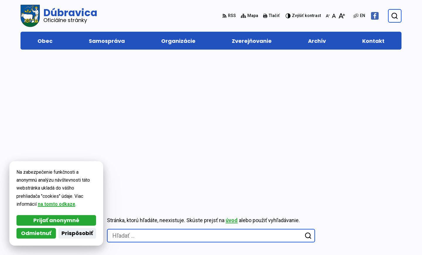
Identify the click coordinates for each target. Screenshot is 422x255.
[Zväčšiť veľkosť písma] (341, 16)
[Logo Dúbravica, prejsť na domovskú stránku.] (59, 16)
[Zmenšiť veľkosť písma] (327, 16)
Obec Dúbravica (72, 182)
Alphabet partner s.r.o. (100, 176)
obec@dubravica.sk (379, 225)
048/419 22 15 (373, 211)
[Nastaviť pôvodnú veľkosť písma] (334, 16)
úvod (232, 82)
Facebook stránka (378, 232)
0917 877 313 (372, 218)
